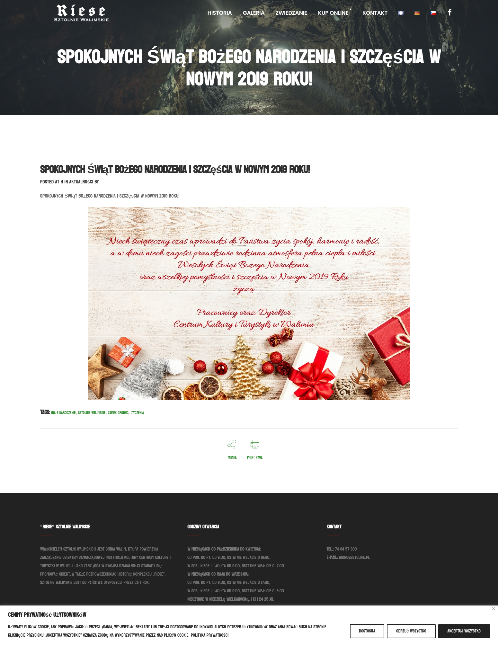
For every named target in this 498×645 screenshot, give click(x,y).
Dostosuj (367, 631)
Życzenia (137, 412)
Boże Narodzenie (63, 412)
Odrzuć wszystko (411, 631)
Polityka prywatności (209, 635)
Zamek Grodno (118, 412)
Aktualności (81, 181)
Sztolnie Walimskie (92, 412)
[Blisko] (493, 608)
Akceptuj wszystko (464, 631)
